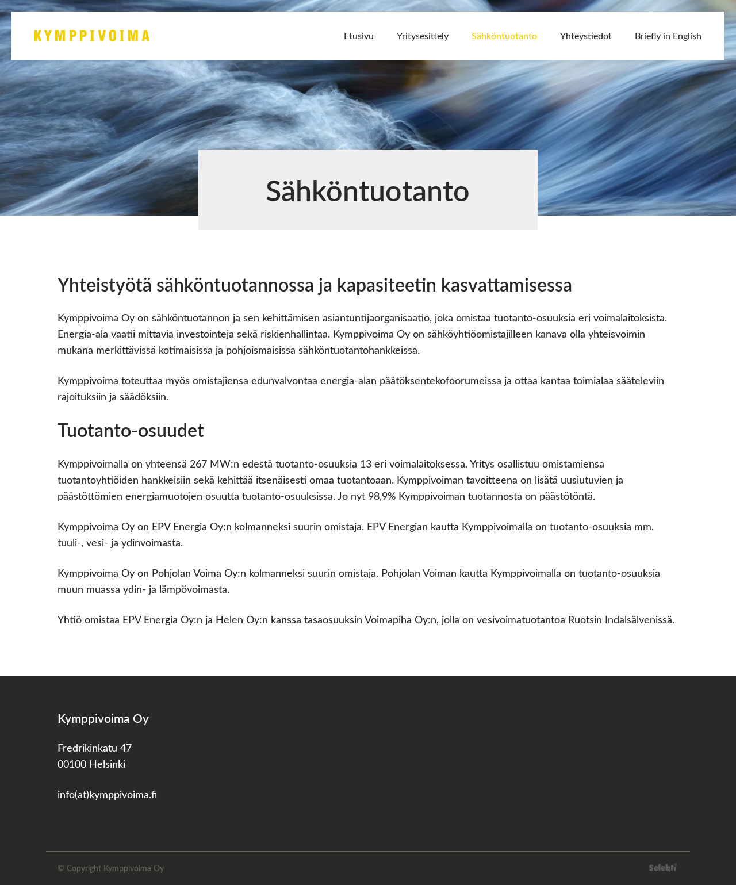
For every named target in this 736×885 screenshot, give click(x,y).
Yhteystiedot (586, 35)
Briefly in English (668, 35)
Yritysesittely (422, 35)
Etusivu (359, 35)
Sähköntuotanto (504, 35)
